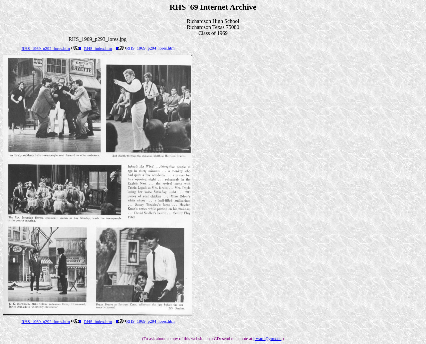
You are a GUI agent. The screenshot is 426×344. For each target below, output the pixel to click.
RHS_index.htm (98, 48)
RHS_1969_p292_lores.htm (46, 48)
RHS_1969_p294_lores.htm (150, 48)
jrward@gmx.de (267, 338)
